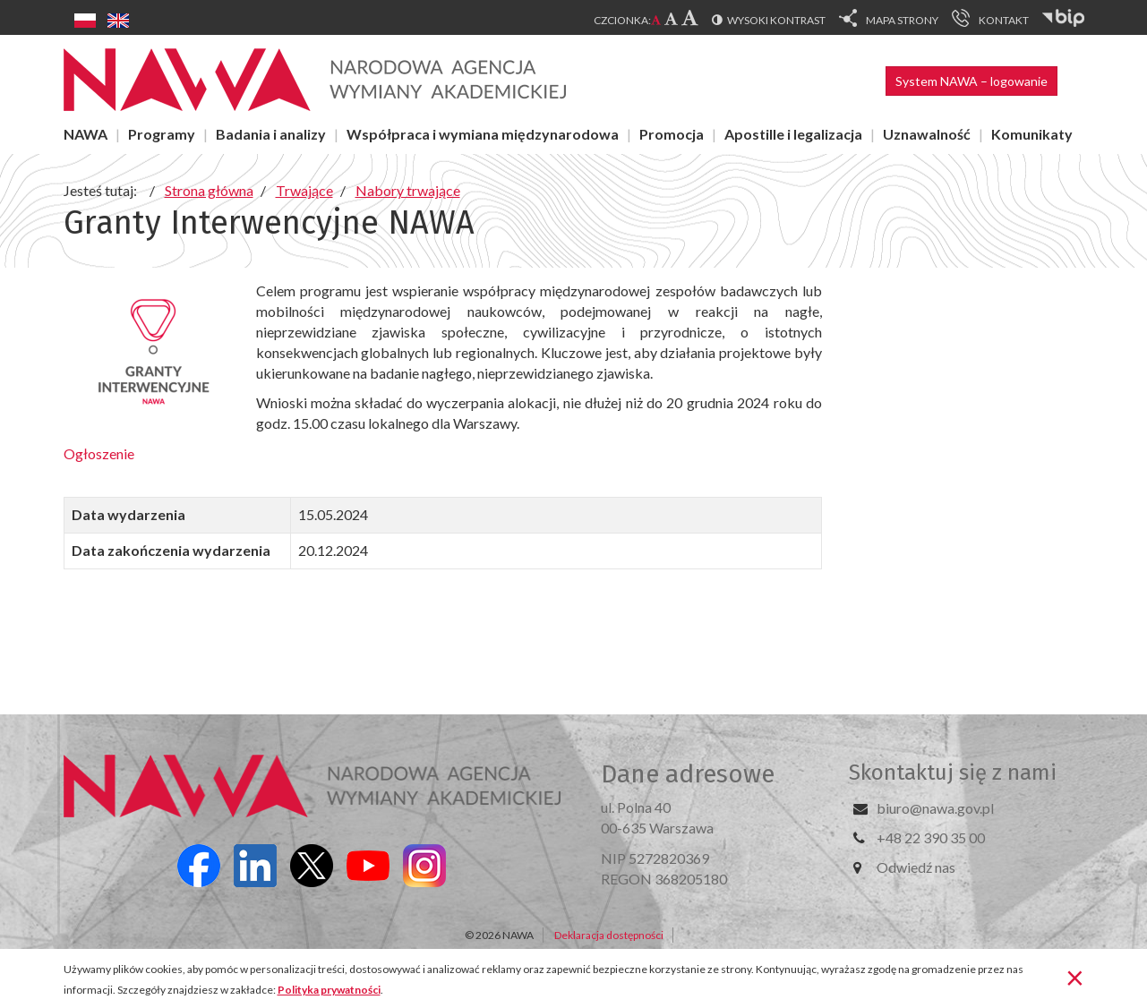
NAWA (85, 133)
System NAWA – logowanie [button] (971, 81)
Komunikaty (1032, 133)
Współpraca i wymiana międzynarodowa (483, 133)
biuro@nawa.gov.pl (935, 807)
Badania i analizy (271, 133)
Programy (161, 133)
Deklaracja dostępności (608, 935)
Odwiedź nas (916, 867)
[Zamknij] (1075, 977)
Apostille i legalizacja (793, 133)
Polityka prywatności (329, 989)
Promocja (671, 133)
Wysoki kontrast (776, 20)
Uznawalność (927, 133)
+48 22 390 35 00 (931, 837)
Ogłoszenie (100, 453)
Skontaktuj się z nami (953, 772)
